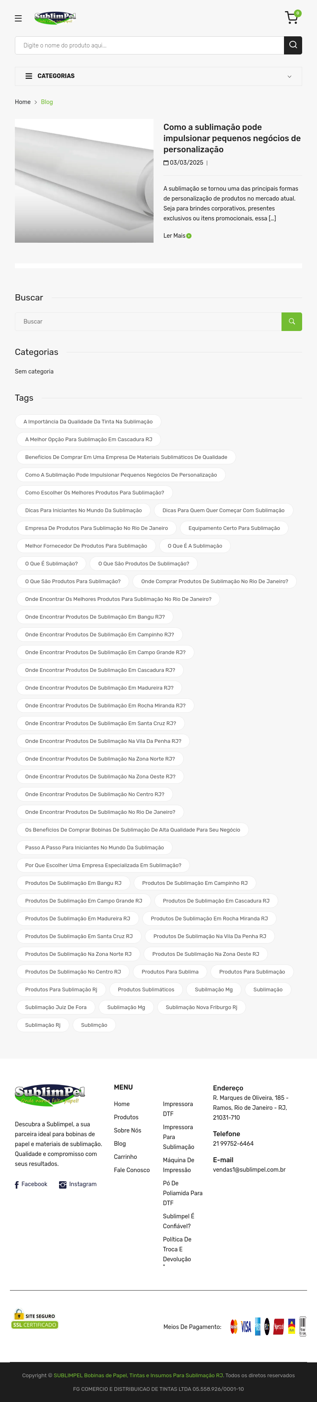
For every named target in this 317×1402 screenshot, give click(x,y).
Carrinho (125, 1157)
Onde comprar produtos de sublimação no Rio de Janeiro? (214, 581)
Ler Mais (177, 235)
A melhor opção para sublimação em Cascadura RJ (88, 439)
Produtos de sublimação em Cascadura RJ (216, 901)
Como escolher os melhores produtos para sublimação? (94, 492)
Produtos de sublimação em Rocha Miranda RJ (209, 918)
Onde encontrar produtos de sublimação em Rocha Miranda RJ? (105, 705)
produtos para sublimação (252, 972)
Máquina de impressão (178, 1165)
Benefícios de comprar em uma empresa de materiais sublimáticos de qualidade (126, 457)
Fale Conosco (132, 1170)
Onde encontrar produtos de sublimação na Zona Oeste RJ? (100, 776)
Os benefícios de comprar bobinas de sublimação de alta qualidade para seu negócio (132, 830)
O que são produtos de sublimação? (143, 563)
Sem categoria (34, 371)
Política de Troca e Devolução (177, 1249)
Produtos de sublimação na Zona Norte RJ (78, 954)
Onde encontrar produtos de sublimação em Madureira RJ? (99, 688)
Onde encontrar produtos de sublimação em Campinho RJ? (99, 634)
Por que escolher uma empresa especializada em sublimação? (103, 865)
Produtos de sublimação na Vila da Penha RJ (210, 936)
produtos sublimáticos (146, 989)
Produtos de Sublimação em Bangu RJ (73, 883)
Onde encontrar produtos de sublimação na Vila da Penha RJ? (103, 741)
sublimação (268, 989)
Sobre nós (127, 1130)
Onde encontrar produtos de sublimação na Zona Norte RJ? (100, 759)
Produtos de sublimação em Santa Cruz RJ (79, 936)
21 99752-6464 (233, 1143)
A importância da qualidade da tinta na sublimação (88, 421)
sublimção (94, 1025)
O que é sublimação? (51, 563)
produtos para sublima (170, 972)
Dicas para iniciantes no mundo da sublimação (83, 510)
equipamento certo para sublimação (234, 528)
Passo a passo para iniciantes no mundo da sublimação (94, 847)
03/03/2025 (183, 162)
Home (23, 102)
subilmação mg (214, 989)
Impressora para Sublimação (178, 1137)
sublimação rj (43, 1025)
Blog (120, 1143)
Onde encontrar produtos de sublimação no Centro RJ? (94, 794)
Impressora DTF (178, 1109)
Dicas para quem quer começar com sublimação (224, 510)
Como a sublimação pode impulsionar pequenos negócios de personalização (232, 138)
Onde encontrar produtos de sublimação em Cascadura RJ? (100, 670)
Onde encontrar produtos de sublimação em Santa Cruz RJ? (100, 723)
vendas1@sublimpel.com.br (249, 1169)
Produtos (126, 1117)
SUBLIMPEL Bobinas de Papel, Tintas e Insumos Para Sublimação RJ (138, 1375)
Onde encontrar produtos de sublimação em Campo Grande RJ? (105, 652)
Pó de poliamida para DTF (183, 1193)
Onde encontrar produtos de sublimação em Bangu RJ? (95, 617)
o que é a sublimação (195, 546)
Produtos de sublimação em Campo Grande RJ (83, 901)
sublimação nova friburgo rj (201, 1007)
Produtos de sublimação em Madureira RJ (77, 918)
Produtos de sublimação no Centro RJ (73, 972)
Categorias (50, 76)
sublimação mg (126, 1007)
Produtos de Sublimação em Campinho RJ (195, 883)
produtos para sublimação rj (61, 989)
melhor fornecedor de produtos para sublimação (86, 546)
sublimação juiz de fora (56, 1007)
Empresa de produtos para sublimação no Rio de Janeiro (96, 528)
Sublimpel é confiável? (178, 1221)
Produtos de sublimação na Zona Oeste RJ (205, 954)
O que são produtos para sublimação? (73, 581)
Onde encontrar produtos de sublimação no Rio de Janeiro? (100, 812)
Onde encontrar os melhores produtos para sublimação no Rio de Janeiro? (118, 599)
